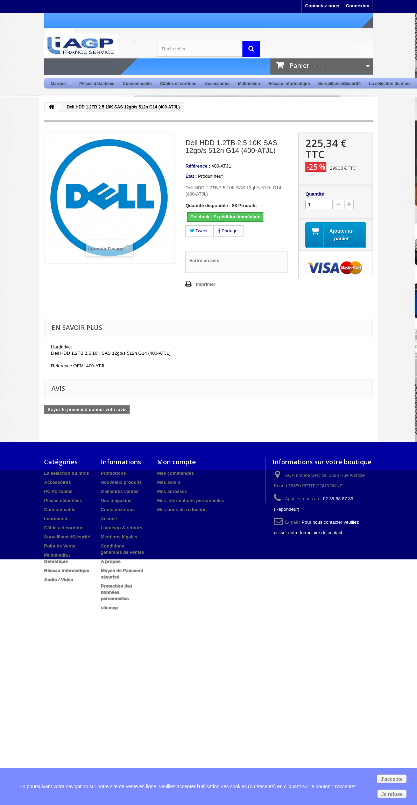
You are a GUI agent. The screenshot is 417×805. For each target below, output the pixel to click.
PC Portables (58, 491)
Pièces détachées (96, 83)
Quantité (314, 194)
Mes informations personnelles (190, 500)
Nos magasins (116, 500)
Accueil (109, 518)
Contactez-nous (322, 5)
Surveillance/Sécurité (339, 83)
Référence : (197, 166)
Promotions (113, 473)
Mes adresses (172, 491)
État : (191, 176)
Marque (59, 83)
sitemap (109, 607)
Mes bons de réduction (182, 509)
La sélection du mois (390, 83)
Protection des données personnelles (116, 592)
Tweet (198, 230)
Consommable (137, 83)
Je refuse (392, 794)
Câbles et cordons (178, 83)
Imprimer (205, 284)
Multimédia (249, 83)
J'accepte (392, 779)
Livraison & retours (121, 527)
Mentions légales (119, 536)
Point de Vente (60, 546)
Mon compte (176, 462)
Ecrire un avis (204, 260)
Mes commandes (175, 473)
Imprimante (56, 518)
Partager (228, 230)
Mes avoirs (169, 482)
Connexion (357, 5)
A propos (111, 561)
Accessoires (217, 83)
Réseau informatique (289, 83)
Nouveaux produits (121, 482)
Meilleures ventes (120, 491)
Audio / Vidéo (58, 579)
